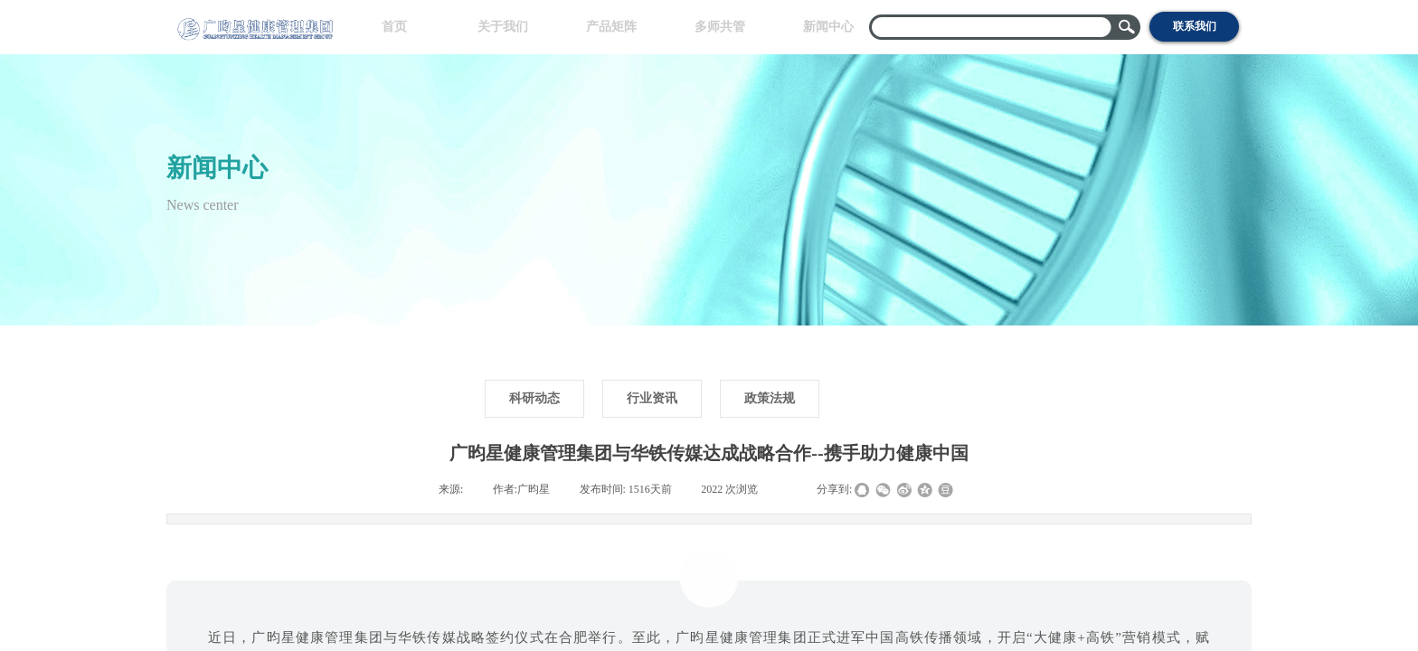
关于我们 (502, 26)
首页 (394, 26)
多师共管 (720, 26)
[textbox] (993, 27)
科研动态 (534, 398)
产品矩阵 (611, 26)
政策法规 (769, 398)
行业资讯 (652, 398)
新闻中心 (828, 26)
